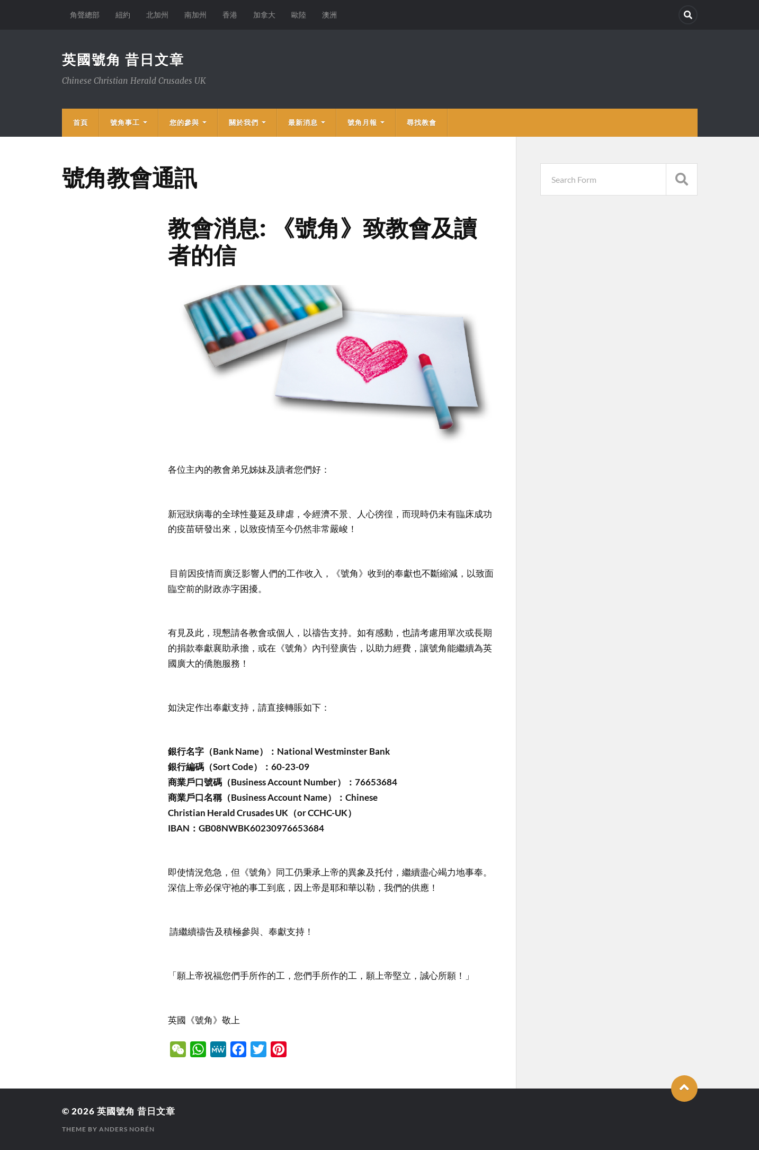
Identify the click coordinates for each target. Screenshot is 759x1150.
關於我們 (243, 122)
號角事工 (125, 122)
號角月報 (362, 122)
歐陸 (298, 14)
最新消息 (303, 122)
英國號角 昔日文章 (123, 59)
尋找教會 (421, 122)
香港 (229, 14)
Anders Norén (127, 1129)
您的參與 (184, 122)
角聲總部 (85, 14)
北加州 (157, 14)
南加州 (195, 14)
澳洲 (329, 14)
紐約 (122, 14)
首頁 (80, 122)
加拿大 (264, 14)
